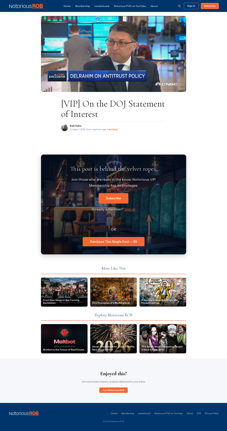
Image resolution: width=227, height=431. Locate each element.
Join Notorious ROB (113, 390)
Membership (82, 6)
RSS (199, 413)
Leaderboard (102, 6)
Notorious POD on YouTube (130, 6)
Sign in (129, 209)
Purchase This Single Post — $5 (113, 242)
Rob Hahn (75, 125)
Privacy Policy (212, 413)
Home (67, 6)
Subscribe (210, 6)
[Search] (179, 6)
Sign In (191, 6)
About (154, 6)
